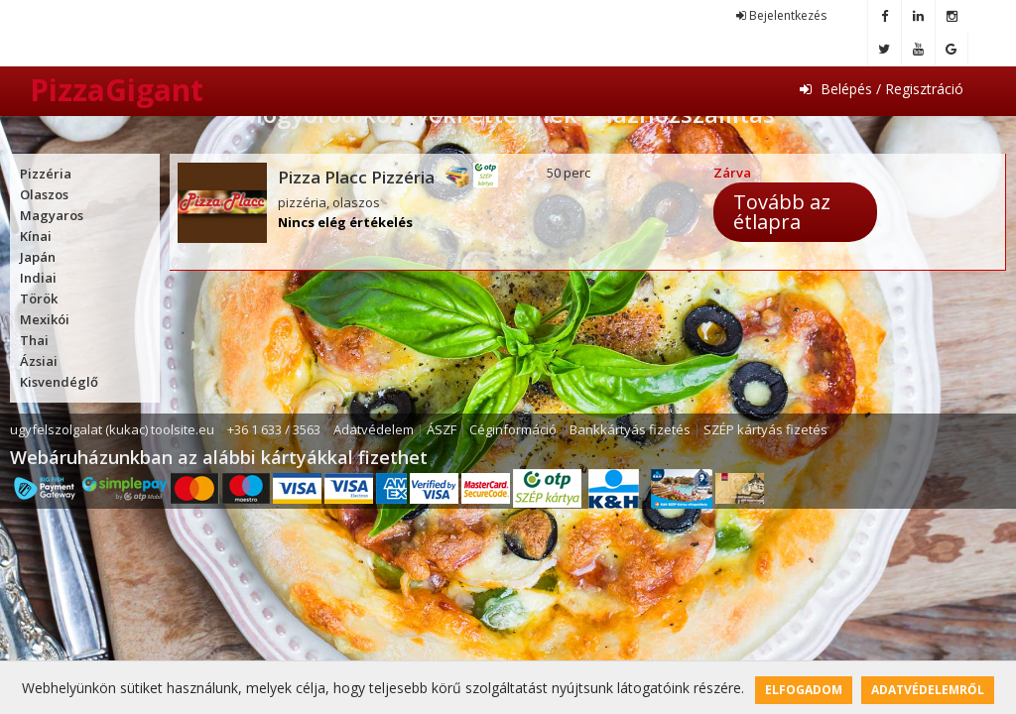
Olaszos (44, 194)
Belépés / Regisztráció (881, 88)
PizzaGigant (116, 89)
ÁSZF (441, 429)
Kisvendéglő (59, 382)
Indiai (38, 278)
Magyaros (51, 215)
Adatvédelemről (927, 689)
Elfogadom (803, 689)
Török (39, 298)
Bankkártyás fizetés (630, 429)
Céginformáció (513, 429)
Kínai (36, 236)
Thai (34, 340)
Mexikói (44, 319)
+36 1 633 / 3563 (273, 429)
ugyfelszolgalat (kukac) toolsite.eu (112, 429)
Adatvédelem (373, 429)
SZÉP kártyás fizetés (765, 429)
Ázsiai (39, 361)
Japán (38, 257)
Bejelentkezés (781, 15)
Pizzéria (45, 173)
